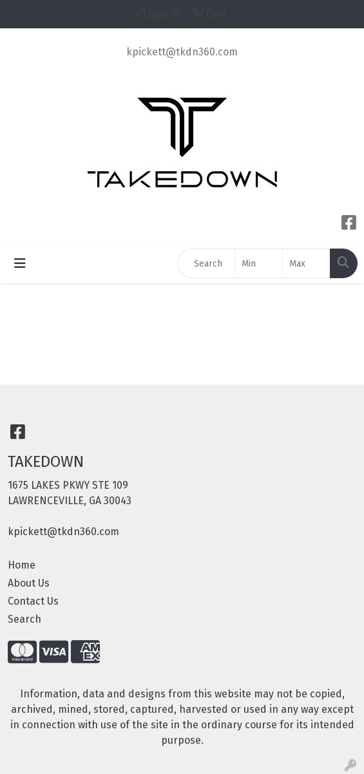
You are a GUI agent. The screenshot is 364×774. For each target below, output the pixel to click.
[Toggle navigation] (20, 263)
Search (24, 619)
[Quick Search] (206, 263)
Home (21, 565)
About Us (29, 583)
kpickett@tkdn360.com (182, 52)
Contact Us (33, 601)
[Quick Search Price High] (306, 263)
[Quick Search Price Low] (259, 263)
